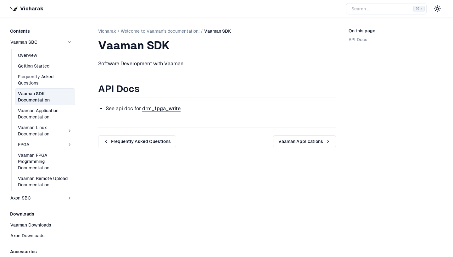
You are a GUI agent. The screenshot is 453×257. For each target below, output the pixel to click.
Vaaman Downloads (30, 224)
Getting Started (33, 65)
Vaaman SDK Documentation (34, 96)
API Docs (358, 39)
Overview (27, 55)
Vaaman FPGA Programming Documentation (33, 161)
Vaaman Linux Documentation (45, 130)
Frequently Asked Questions (35, 79)
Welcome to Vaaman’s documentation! (160, 31)
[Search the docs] (386, 8)
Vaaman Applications (304, 141)
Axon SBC (41, 198)
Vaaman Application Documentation (38, 113)
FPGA (45, 144)
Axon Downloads (27, 235)
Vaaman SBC (41, 42)
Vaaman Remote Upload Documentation (43, 181)
